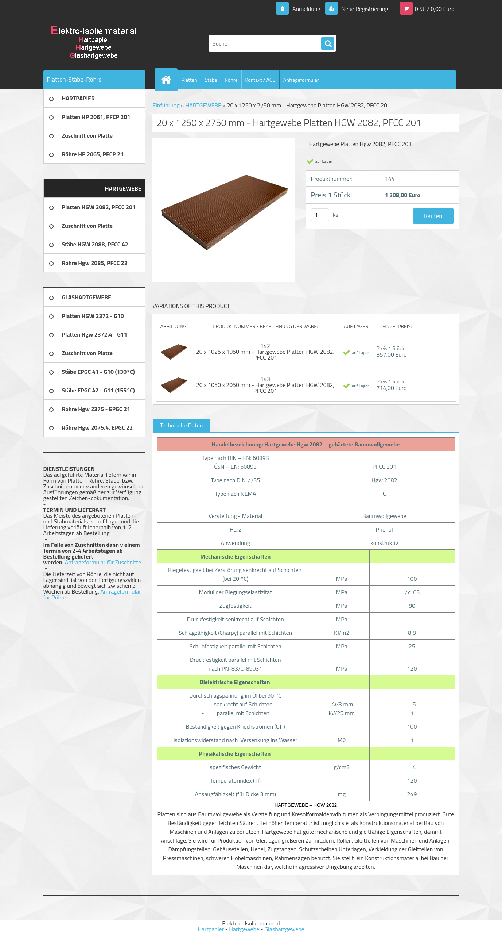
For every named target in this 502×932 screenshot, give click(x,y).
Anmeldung (306, 8)
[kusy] (320, 214)
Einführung (166, 105)
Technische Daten (181, 425)
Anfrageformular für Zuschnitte (103, 562)
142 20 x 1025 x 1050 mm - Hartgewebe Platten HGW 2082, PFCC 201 (265, 351)
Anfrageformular (301, 80)
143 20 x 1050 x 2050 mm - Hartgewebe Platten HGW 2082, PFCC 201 (265, 385)
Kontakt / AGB (260, 80)
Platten (189, 80)
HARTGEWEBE (203, 105)
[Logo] (93, 43)
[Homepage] (169, 79)
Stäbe (211, 80)
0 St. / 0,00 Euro (435, 8)
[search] (327, 44)
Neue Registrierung (364, 8)
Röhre (231, 80)
